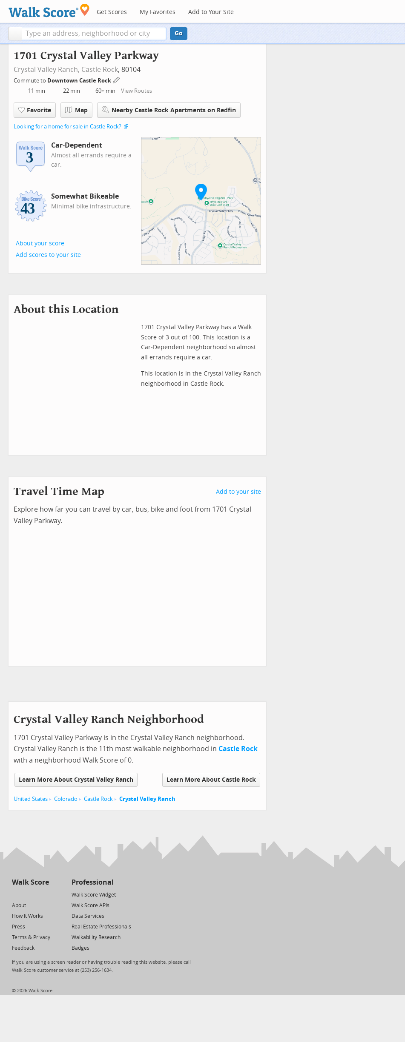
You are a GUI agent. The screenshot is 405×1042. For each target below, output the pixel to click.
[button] (15, 33)
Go (179, 33)
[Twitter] (17, 894)
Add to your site (238, 491)
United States (31, 799)
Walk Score (30, 882)
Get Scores (112, 12)
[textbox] (94, 33)
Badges (80, 948)
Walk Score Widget (94, 895)
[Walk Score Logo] (49, 10)
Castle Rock (99, 69)
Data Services (88, 916)
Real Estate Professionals (101, 927)
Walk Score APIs (90, 905)
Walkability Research (96, 937)
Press (18, 927)
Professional (93, 882)
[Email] (43, 894)
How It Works (27, 916)
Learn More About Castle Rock (211, 779)
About (19, 905)
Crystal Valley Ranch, (47, 69)
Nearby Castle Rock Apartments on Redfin (169, 110)
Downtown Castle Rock (79, 80)
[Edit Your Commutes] (116, 79)
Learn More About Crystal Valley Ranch (76, 779)
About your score (40, 243)
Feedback (23, 948)
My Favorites (157, 12)
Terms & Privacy (31, 937)
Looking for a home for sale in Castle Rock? (67, 126)
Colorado (66, 799)
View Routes (136, 91)
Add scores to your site (48, 255)
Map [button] (76, 110)
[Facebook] (30, 894)
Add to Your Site (211, 12)
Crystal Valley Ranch (147, 799)
